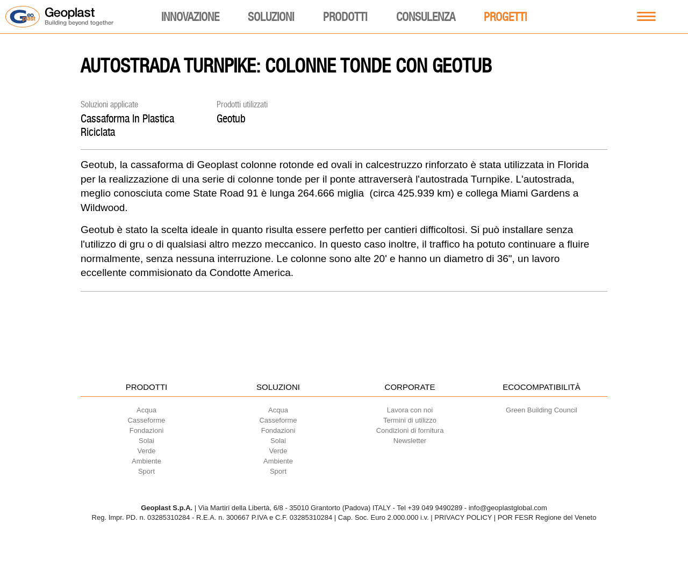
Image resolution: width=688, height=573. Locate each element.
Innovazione (190, 17)
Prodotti (345, 17)
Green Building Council (541, 410)
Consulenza (425, 17)
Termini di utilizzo (409, 420)
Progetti (505, 17)
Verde (147, 451)
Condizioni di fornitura (410, 430)
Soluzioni (271, 17)
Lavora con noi (410, 410)
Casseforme (146, 420)
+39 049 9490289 (435, 508)
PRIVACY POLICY (463, 517)
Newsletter (409, 441)
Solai (146, 441)
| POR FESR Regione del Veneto (545, 517)
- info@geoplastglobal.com (505, 508)
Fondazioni (147, 430)
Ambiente (146, 461)
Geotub (231, 118)
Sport (146, 471)
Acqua (146, 410)
